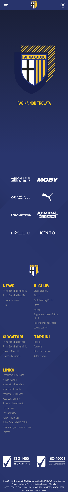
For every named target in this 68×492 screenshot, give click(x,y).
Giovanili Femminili (11, 356)
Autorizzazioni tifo (11, 398)
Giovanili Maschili (11, 351)
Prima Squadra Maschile (14, 295)
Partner (6, 431)
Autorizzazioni (40, 356)
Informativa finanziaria (13, 384)
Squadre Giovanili (11, 300)
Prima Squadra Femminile (15, 290)
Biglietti (37, 341)
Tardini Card (8, 408)
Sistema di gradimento (13, 403)
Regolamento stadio (12, 389)
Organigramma (41, 290)
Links (8, 369)
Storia (37, 295)
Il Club (41, 285)
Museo (37, 309)
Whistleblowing (10, 379)
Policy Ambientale (11, 417)
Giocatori (13, 336)
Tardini (42, 336)
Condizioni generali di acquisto (17, 427)
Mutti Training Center (44, 300)
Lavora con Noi (41, 327)
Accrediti (38, 346)
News (8, 285)
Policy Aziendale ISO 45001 (15, 422)
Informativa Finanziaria (45, 322)
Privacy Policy (9, 412)
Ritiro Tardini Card (42, 351)
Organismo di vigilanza (13, 374)
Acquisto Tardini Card (13, 393)
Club (5, 304)
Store (36, 304)
